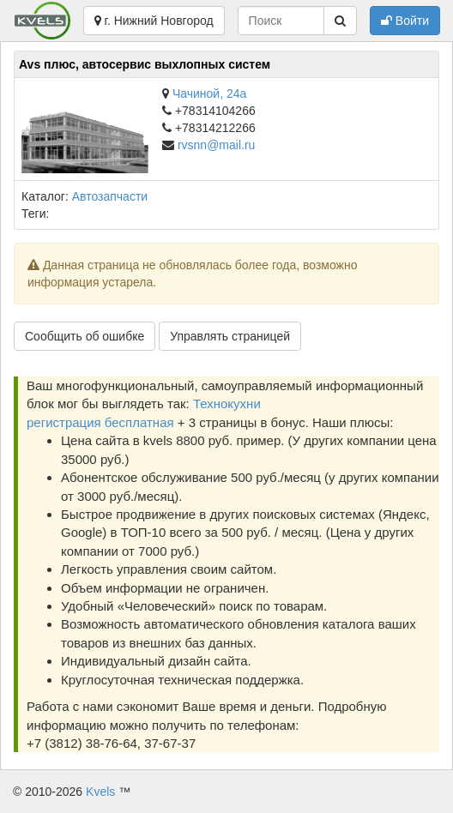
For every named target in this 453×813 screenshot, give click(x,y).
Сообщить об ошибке (84, 336)
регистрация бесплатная (100, 422)
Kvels (100, 791)
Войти (405, 20)
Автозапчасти (110, 196)
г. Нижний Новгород (154, 20)
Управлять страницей (230, 336)
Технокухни (227, 403)
